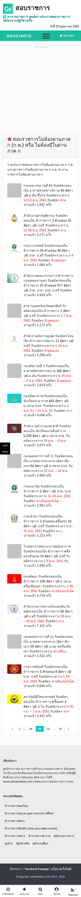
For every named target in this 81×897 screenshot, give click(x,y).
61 (60, 728)
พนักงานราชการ (64, 836)
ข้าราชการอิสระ (15, 821)
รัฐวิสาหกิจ (22, 843)
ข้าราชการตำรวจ (39, 836)
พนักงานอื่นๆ (40, 843)
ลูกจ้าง (9, 843)
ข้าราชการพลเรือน (16, 806)
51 (48, 728)
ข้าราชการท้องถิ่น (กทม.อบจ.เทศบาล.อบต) (31, 828)
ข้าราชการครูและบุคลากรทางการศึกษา (29, 813)
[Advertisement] (40, 89)
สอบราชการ (32, 8)
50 (39, 728)
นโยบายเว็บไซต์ (61, 869)
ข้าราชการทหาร (15, 836)
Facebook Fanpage (37, 869)
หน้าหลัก (67, 36)
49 (30, 728)
